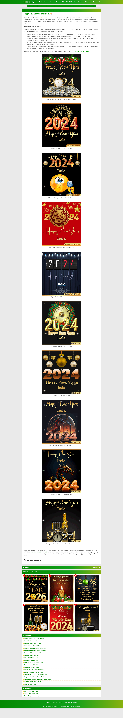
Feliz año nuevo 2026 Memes (32, 664)
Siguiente (95, 566)
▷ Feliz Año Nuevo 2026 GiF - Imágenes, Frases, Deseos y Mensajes (63, 706)
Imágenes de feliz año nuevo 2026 (33, 662)
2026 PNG (69, 2)
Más (95, 2)
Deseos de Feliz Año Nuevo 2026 (33, 671)
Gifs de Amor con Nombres (31, 693)
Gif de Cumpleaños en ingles (32, 695)
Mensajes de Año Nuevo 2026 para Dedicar (36, 674)
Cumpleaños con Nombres (31, 690)
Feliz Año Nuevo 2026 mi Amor (33, 642)
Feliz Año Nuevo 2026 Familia (32, 681)
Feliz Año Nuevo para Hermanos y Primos (35, 640)
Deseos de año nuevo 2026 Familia (34, 638)
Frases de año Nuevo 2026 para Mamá (35, 650)
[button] (28, 6)
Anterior (27, 566)
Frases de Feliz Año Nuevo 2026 (33, 652)
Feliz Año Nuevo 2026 (30, 683)
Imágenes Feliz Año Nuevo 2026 (33, 666)
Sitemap (75, 702)
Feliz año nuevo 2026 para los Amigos (34, 647)
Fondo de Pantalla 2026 (57, 2)
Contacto (60, 702)
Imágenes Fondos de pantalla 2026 (34, 669)
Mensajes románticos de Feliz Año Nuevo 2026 (37, 678)
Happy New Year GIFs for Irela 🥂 (35, 13)
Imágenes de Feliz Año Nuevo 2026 (34, 676)
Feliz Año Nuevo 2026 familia (82, 2)
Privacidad (67, 702)
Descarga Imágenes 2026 (31, 659)
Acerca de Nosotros (50, 702)
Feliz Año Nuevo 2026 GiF (31, 654)
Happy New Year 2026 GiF (31, 657)
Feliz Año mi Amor (43, 2)
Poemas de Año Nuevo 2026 (32, 645)
